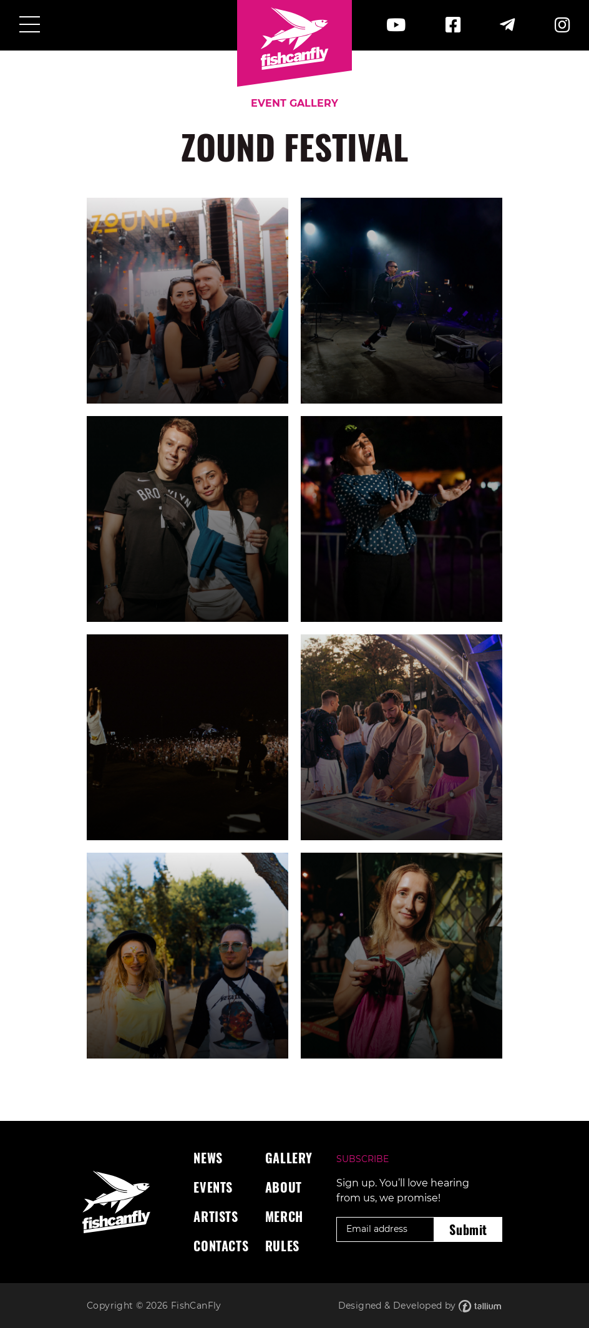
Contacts (220, 1245)
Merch (284, 1216)
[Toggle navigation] (29, 25)
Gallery (289, 1157)
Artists (215, 1216)
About (283, 1187)
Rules (282, 1245)
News (207, 1157)
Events (213, 1187)
